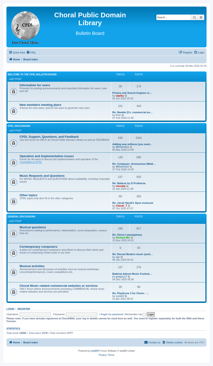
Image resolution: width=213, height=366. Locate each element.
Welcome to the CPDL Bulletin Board (32, 74)
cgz (118, 257)
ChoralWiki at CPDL (31, 162)
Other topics (29, 195)
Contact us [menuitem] (152, 342)
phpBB (94, 351)
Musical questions (33, 227)
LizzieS (120, 296)
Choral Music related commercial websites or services (59, 285)
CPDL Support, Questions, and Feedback (49, 136)
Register (24, 309)
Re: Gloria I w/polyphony (127, 234)
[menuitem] (30, 52)
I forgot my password (111, 314)
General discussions (21, 216)
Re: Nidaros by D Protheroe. (129, 183)
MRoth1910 (122, 147)
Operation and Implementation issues (47, 156)
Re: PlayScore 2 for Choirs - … (130, 293)
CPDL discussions (19, 126)
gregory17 (121, 276)
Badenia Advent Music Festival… (132, 273)
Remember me (135, 314)
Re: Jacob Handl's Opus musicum (132, 202)
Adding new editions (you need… (132, 144)
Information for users (35, 85)
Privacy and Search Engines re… (132, 93)
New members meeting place (40, 105)
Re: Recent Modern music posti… (132, 254)
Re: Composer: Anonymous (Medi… (134, 163)
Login (10, 309)
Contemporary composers (38, 246)
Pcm (118, 115)
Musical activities (32, 266)
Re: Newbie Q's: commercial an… (132, 112)
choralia (120, 186)
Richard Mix (123, 237)
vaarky (120, 95)
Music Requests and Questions (42, 175)
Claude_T (121, 205)
